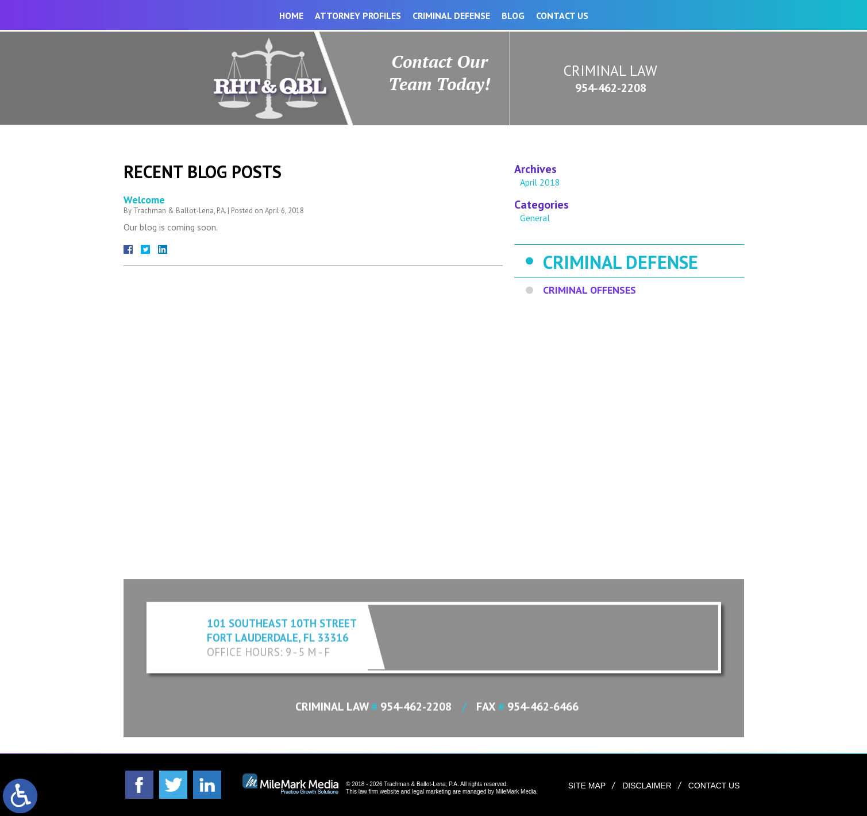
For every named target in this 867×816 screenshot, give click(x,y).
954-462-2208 (610, 87)
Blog (513, 15)
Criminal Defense (451, 15)
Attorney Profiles (358, 15)
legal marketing (431, 791)
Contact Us (562, 15)
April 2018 (540, 182)
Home (291, 15)
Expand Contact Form (433, 572)
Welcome (144, 199)
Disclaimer (647, 785)
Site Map (587, 785)
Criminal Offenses (589, 290)
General (535, 218)
